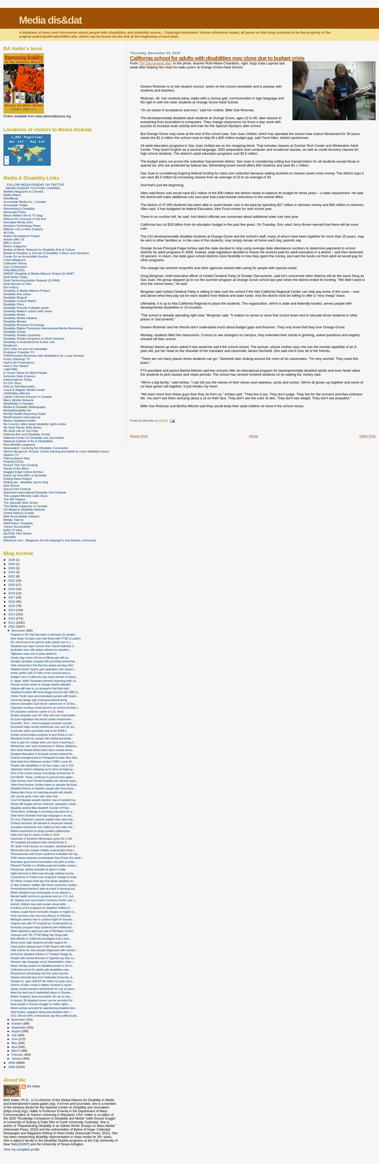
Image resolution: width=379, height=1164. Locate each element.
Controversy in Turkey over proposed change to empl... (44, 877)
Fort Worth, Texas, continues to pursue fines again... (43, 777)
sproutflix (9, 536)
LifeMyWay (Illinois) (16, 393)
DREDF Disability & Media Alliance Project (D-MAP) (38, 273)
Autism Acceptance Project (21, 236)
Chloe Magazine (14, 259)
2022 (12, 576)
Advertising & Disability (19, 208)
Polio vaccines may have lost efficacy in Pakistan (41, 915)
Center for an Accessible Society (25, 256)
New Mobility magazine (19, 444)
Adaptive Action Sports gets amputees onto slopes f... (44, 669)
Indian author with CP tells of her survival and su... (41, 672)
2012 (12, 618)
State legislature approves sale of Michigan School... (43, 931)
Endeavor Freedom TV (18, 352)
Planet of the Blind (15, 468)
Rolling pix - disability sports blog (25, 482)
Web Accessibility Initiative (21, 516)
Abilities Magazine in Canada (23, 191)
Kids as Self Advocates (19, 386)
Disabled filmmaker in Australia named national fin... (42, 753)
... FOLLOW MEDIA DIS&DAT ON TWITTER (33, 184)
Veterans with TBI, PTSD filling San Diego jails (39, 934)
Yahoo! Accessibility (17, 526)
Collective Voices (15, 263)
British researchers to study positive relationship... (41, 831)
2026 (12, 559)
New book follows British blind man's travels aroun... (43, 750)
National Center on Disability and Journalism (33, 437)
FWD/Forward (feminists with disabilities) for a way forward (43, 355)
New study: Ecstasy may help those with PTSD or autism (46, 638)
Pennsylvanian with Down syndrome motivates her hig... (45, 853)
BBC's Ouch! (12, 242)
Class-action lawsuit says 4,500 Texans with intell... (42, 946)
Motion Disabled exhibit (19, 420)
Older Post (368, 436)
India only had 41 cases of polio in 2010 (35, 834)
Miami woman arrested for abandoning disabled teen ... (44, 1008)
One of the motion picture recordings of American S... (43, 773)
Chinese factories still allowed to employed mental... (42, 823)
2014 (12, 610)
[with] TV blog (12, 530)
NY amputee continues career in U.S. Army (37, 711)
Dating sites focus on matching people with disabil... (42, 792)
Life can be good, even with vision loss (34, 796)
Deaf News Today (15, 277)
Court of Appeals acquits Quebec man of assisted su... (44, 800)
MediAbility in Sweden (18, 403)
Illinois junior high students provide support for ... (40, 942)
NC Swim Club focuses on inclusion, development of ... (44, 846)
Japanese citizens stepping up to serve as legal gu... (43, 769)
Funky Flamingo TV (16, 359)
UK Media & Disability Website (24, 509)
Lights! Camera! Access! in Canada (27, 396)
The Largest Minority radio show (25, 495)
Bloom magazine (14, 246)
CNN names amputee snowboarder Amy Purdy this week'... (47, 857)
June (15, 1039)
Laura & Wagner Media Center (24, 389)
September (19, 1027)
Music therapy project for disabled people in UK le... (42, 965)
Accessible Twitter (15, 205)
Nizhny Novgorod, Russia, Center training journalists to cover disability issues (56, 451)
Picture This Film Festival (20, 465)
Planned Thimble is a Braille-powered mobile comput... (44, 865)
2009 (12, 1062)
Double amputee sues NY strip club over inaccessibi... (44, 715)
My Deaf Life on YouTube (20, 430)
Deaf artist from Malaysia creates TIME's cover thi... (42, 761)
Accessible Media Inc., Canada (24, 201)
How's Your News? (16, 365)
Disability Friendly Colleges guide (26, 307)
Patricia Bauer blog (16, 458)
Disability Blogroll (15, 297)
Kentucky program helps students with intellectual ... (42, 927)
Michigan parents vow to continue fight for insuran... (42, 919)
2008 (12, 1067)
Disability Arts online (17, 294)
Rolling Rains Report (17, 478)
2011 (12, 622)
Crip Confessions (15, 266)
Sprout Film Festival (17, 489)
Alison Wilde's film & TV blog (23, 215)
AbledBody (10, 198)
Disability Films (13, 304)
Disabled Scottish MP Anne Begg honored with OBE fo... (45, 692)
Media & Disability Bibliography (24, 407)
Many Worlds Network (18, 400)
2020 (12, 584)
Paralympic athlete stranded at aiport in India (38, 869)
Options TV (11, 454)
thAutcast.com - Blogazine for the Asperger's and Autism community (49, 540)
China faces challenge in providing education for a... (42, 811)
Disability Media (14, 314)
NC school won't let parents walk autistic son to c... (42, 642)
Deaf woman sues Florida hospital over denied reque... (44, 780)
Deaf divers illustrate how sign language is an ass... (42, 815)
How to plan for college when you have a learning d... (43, 742)
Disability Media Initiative (20, 318)
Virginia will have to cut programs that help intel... (41, 688)
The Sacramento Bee (155, 63)
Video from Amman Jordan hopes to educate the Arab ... (45, 784)
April (15, 1047)
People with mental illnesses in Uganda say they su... (43, 958)
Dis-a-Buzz (10, 287)
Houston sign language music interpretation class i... (43, 961)
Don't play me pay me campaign (25, 348)
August (17, 1031)
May (15, 1043)
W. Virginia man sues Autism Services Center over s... (44, 900)
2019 (12, 589)
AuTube (8, 232)
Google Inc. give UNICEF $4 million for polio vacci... (42, 981)
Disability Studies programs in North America (33, 338)
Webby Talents (13, 519)
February (18, 1054)
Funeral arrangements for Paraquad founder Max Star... (45, 757)
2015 (12, 605)
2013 (12, 614)
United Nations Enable (18, 513)
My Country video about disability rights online (34, 424)
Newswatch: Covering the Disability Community (35, 448)
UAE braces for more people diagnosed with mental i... (44, 950)
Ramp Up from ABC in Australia (24, 475)
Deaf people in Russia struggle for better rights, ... (41, 1004)
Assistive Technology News (22, 225)
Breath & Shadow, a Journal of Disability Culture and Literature (46, 253)
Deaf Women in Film (17, 283)
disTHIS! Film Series (17, 533)
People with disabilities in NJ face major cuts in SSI (42, 765)
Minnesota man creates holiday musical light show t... (43, 850)
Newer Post (139, 436)
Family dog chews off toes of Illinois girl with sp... (41, 657)
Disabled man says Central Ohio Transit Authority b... (43, 646)
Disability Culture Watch (19, 301)
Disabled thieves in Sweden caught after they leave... (43, 788)
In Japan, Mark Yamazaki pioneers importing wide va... (44, 680)
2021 (12, 580)
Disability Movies (14, 321)
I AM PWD (10, 369)
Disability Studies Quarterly (22, 335)
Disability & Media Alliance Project (26, 290)
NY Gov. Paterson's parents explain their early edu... (43, 819)
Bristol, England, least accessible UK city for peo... (42, 996)
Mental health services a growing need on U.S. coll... (43, 896)
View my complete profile (21, 1149)
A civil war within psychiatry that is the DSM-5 (38, 730)
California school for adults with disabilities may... (41, 969)
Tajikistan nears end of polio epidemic (34, 653)
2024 (12, 568)
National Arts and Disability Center (26, 434)
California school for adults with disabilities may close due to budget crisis (217, 58)
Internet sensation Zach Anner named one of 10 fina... (44, 703)
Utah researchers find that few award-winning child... (43, 665)
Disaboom (10, 345)
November (19, 1019)
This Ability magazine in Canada (25, 506)
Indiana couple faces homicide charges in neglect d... (43, 911)
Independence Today (17, 379)
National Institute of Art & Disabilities (28, 441)
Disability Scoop (14, 331)
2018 (12, 593)
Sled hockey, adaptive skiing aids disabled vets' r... (42, 1012)
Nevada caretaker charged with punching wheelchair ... (44, 661)
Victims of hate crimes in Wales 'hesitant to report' (41, 984)
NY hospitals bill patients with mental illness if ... (40, 842)
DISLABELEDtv (14, 270)
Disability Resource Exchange (23, 324)
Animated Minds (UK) (18, 222)
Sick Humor (11, 485)
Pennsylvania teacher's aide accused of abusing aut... (44, 888)
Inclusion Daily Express (19, 376)
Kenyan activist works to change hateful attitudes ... (42, 684)
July (15, 1035)
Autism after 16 (13, 239)
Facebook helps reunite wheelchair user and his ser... (43, 726)
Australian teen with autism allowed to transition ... (41, 649)
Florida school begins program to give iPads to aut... (43, 734)
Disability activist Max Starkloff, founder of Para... (41, 807)
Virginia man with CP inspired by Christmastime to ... (43, 923)
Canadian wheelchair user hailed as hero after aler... (43, 827)
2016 (12, 601)
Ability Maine (12, 194)
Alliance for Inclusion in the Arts (24, 218)
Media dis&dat (50, 20)
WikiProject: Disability (18, 523)
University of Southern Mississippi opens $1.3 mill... (42, 838)
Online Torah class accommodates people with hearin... (45, 696)
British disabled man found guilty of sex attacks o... (42, 892)
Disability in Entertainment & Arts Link (29, 342)
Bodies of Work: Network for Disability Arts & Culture (39, 249)
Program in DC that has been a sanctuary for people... (44, 634)
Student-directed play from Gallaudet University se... (43, 977)
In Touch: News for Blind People (25, 372)
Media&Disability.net (17, 410)
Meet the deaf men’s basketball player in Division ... (42, 992)
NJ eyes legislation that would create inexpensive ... (42, 719)
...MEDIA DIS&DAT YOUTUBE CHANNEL (32, 188)
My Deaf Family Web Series (22, 427)
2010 (12, 626)
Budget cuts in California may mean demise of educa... (44, 676)
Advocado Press (14, 212)
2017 (12, 597)
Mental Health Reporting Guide (24, 413)
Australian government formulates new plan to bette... (44, 861)
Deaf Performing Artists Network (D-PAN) (31, 280)
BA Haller (33, 1086)
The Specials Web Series (20, 502)
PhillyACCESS (13, 461)
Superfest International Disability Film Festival (34, 492)
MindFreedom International (21, 417)
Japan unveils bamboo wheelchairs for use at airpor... (43, 988)
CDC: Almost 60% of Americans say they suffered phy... (45, 1015)
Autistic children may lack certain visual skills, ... (40, 904)
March (16, 1050)
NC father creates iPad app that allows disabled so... (43, 881)
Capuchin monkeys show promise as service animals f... (45, 707)
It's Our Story (12, 383)
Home (253, 436)
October (17, 1023)
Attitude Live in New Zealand (23, 229)
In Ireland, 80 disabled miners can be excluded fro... (42, 1000)
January (17, 1058)
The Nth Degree (14, 499)
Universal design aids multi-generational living (39, 700)
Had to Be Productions (18, 362)
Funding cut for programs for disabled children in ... (42, 907)
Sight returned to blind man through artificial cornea (42, 873)
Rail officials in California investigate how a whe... (41, 938)
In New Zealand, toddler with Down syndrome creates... (45, 884)
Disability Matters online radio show (27, 311)
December (19, 630)
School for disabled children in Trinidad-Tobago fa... (42, 954)
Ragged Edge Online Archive (23, 471)
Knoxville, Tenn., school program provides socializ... (42, 723)
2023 (12, 572)
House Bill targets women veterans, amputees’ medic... (44, 803)
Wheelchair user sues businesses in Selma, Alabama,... (45, 746)
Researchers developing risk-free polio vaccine (39, 973)
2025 (12, 564)
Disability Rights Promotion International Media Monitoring (43, 328)
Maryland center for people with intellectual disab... (42, 738)
